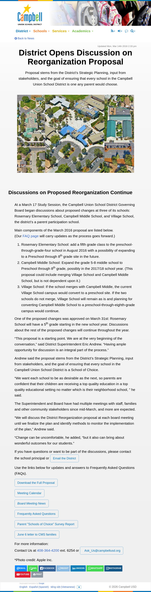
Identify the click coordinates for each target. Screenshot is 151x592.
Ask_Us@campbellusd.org (101, 541)
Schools (41, 21)
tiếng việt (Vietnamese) (63, 577)
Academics (82, 21)
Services (60, 21)
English (23, 577)
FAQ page (31, 226)
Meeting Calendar (29, 483)
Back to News (24, 28)
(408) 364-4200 (90, 587)
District (23, 21)
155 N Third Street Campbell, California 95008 (97, 583)
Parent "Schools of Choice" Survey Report (46, 514)
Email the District (64, 448)
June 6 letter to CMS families (36, 525)
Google (41, 574)
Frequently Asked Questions (36, 504)
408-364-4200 (48, 541)
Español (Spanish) (39, 577)
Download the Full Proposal (36, 473)
